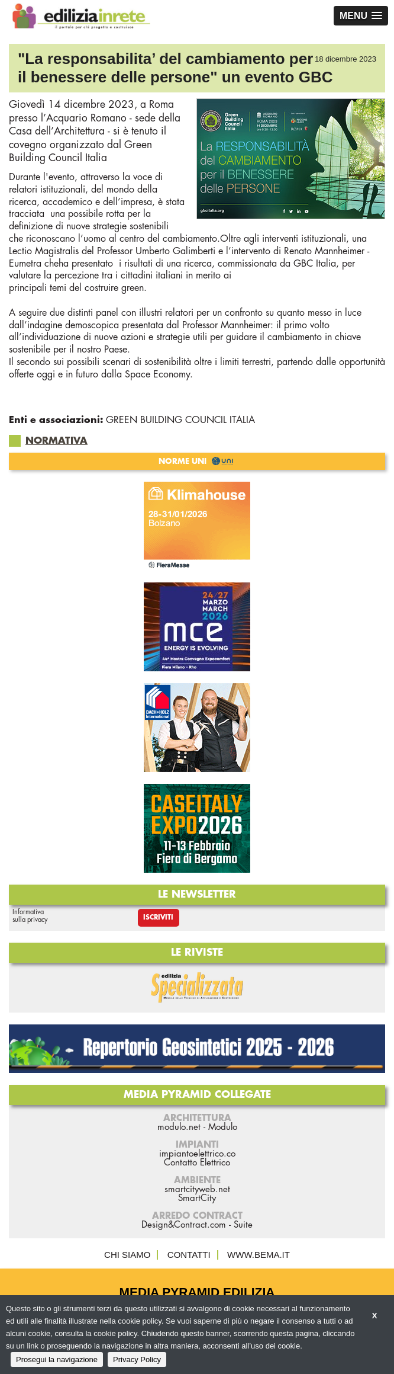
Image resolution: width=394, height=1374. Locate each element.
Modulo (222, 1127)
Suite (243, 1225)
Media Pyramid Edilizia (197, 1292)
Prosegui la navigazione (57, 1359)
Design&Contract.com (183, 1225)
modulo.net (179, 1127)
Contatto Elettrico (197, 1162)
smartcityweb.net (197, 1189)
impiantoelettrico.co (197, 1153)
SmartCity (197, 1198)
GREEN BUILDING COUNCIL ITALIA (180, 420)
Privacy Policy (137, 1359)
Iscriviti (158, 917)
